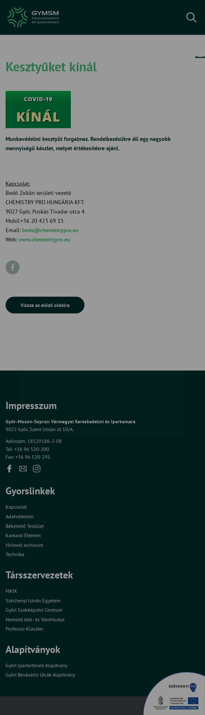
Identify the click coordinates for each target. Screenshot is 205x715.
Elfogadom (54, 380)
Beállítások (104, 380)
